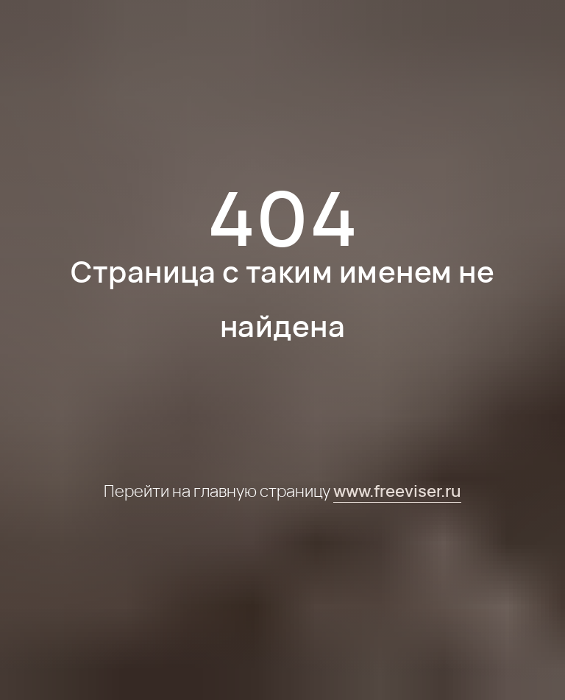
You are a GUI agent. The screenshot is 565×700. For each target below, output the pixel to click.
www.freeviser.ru (397, 491)
